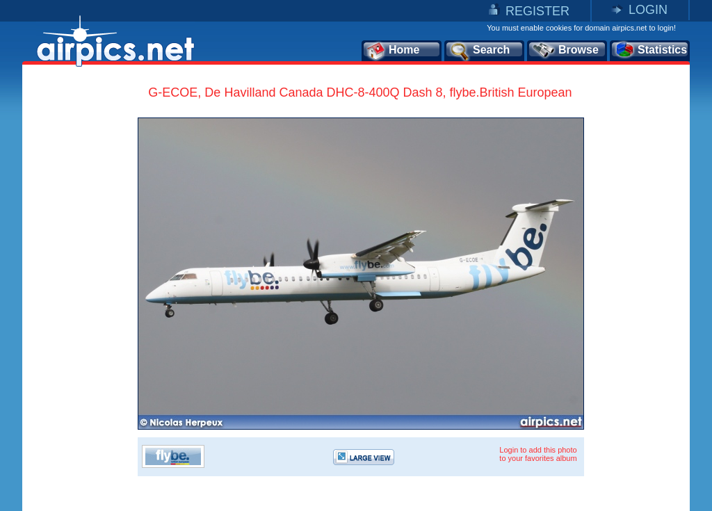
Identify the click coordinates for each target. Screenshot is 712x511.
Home (392, 50)
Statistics (650, 50)
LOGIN (648, 10)
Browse (565, 50)
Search (479, 50)
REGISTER (537, 11)
